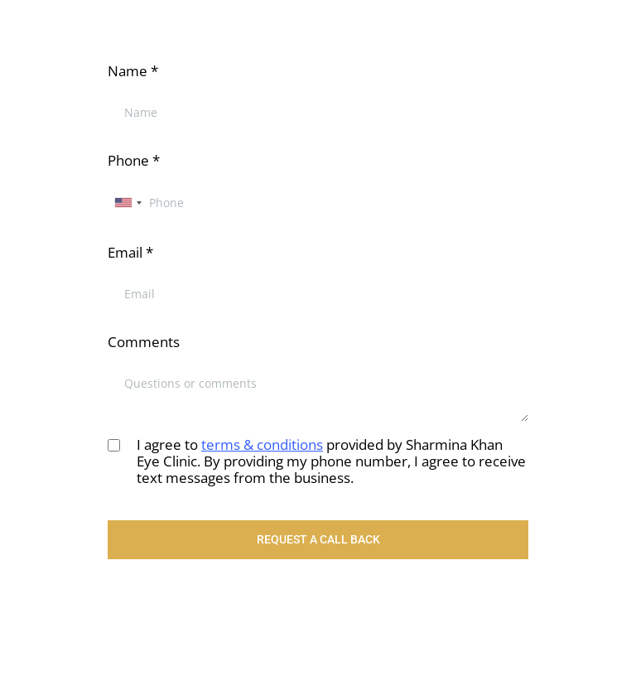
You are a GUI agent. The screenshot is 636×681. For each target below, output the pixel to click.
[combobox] (127, 203)
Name (133, 70)
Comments (144, 341)
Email (130, 252)
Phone (134, 160)
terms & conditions (262, 444)
